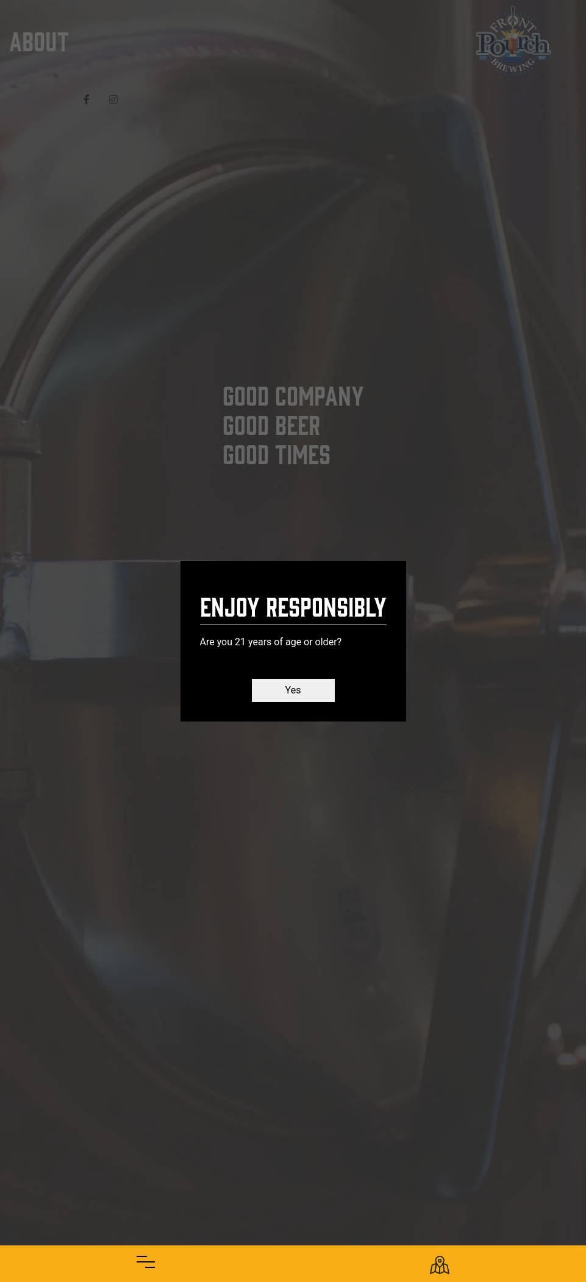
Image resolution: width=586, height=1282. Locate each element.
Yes (293, 690)
